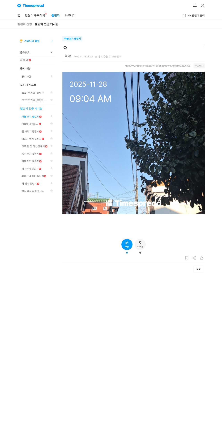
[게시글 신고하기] (202, 258)
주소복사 (199, 66)
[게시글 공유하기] (194, 258)
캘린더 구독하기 (35, 15)
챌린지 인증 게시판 (46, 24)
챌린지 (55, 15)
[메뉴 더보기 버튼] (203, 46)
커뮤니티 (70, 15)
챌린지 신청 (24, 24)
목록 (198, 269)
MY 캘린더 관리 (194, 15)
